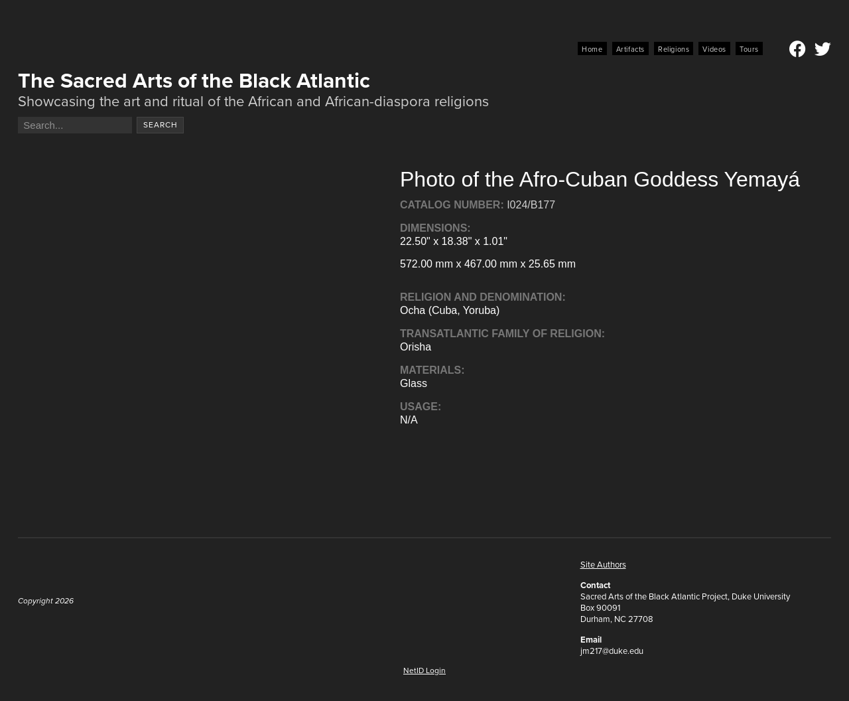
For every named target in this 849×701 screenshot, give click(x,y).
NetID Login (424, 670)
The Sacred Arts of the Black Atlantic (194, 80)
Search (160, 125)
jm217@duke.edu (611, 651)
